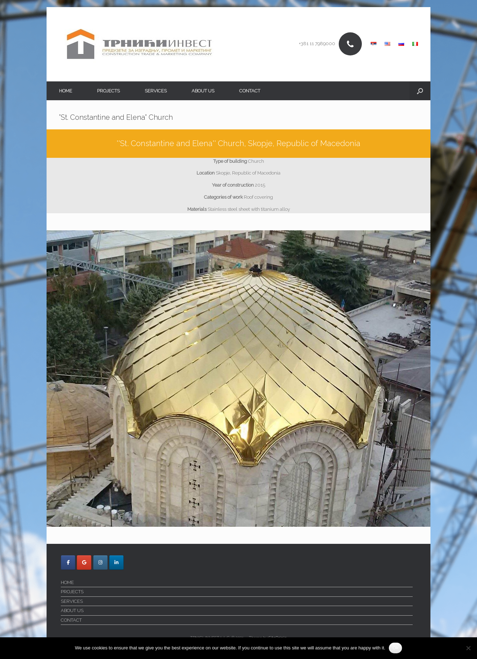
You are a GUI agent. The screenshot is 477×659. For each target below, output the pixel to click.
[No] (468, 648)
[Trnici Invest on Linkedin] (116, 562)
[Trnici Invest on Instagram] (100, 562)
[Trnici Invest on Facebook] (68, 562)
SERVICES (156, 90)
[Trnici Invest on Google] (84, 562)
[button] (419, 90)
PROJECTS (108, 90)
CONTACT (249, 90)
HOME (65, 90)
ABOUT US (203, 90)
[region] (238, 378)
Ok (395, 647)
